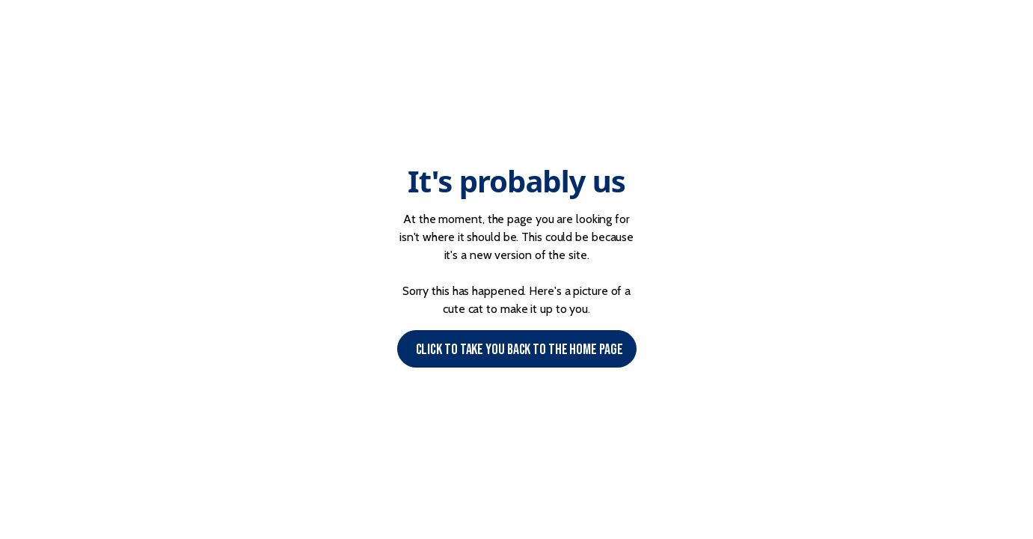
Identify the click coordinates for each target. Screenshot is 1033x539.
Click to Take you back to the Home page (519, 350)
